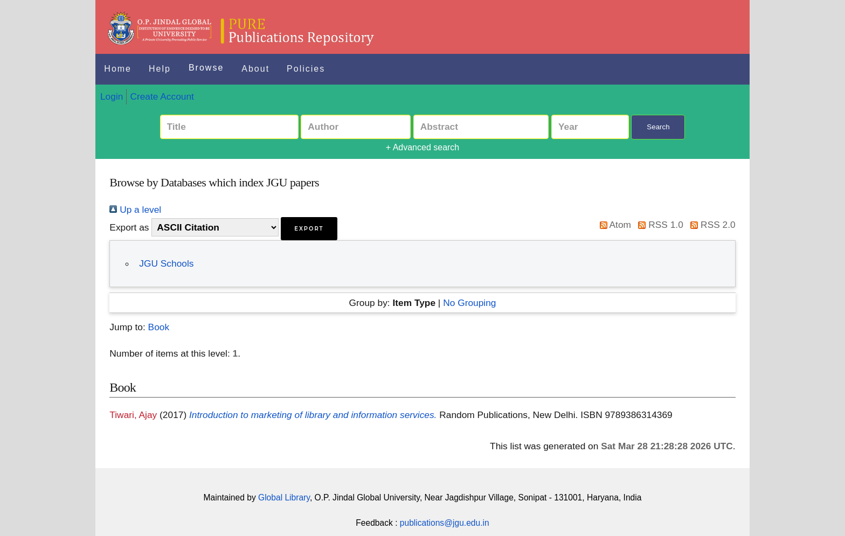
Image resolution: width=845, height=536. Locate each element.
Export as (129, 227)
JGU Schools (166, 263)
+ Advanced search (423, 147)
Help (160, 68)
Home (117, 68)
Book (159, 327)
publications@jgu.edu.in (444, 522)
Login (111, 96)
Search (658, 127)
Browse (206, 67)
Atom (613, 224)
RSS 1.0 (658, 224)
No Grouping (469, 302)
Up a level (135, 209)
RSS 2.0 (711, 224)
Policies (306, 68)
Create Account (161, 96)
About (255, 68)
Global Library (284, 497)
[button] (309, 228)
